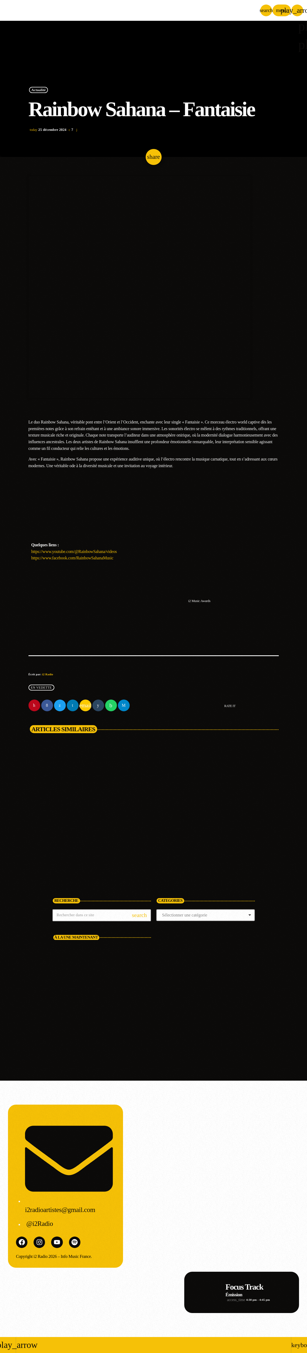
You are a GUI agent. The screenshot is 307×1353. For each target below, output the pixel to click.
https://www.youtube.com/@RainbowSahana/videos (74, 551)
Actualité (38, 90)
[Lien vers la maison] (46, 10)
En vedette (41, 687)
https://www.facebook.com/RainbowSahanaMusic (72, 558)
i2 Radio (47, 674)
